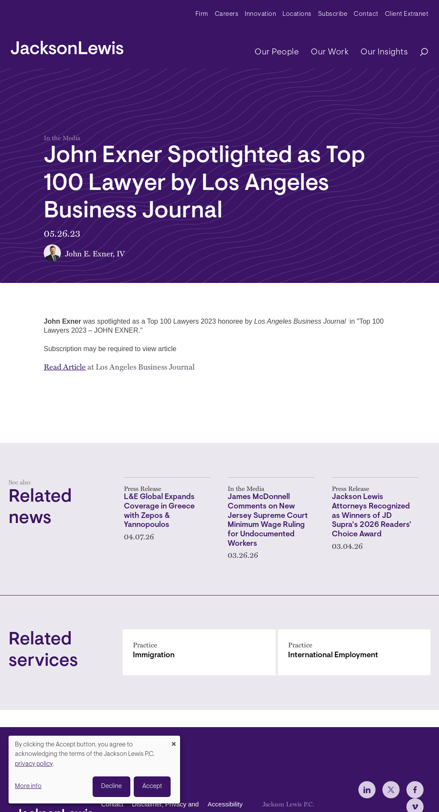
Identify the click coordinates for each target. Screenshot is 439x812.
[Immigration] (199, 652)
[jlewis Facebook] (415, 789)
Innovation (260, 14)
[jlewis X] (391, 789)
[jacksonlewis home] (67, 45)
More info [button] (28, 786)
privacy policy (34, 764)
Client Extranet (407, 14)
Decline (111, 786)
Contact (366, 14)
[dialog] (94, 769)
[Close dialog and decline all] (173, 741)
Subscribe (333, 14)
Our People (277, 52)
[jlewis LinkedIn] (367, 789)
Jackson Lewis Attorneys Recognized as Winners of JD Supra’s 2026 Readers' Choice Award (371, 515)
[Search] (419, 52)
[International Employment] (354, 652)
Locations (297, 14)
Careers (227, 14)
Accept (152, 786)
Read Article (65, 366)
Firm (201, 14)
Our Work (330, 52)
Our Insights (384, 52)
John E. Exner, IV (95, 253)
